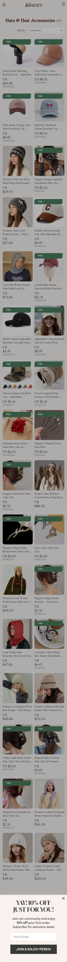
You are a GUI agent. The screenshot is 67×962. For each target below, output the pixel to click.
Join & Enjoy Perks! (33, 949)
